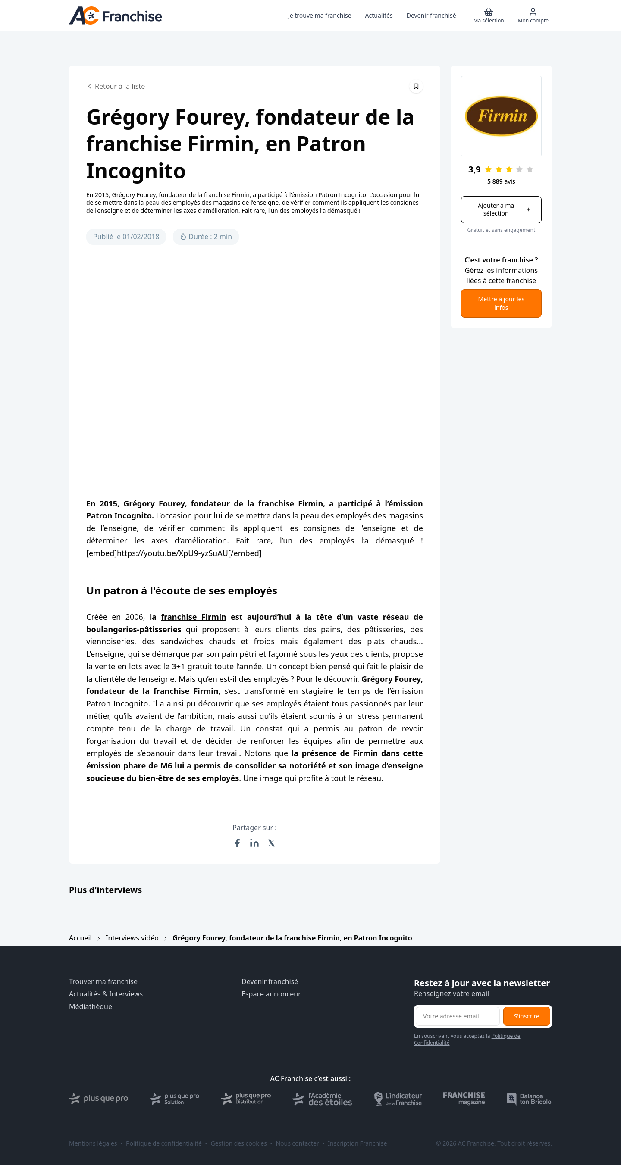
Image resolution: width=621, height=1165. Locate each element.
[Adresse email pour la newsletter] (458, 1016)
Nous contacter (297, 1143)
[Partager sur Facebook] (237, 843)
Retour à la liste (115, 86)
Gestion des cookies (239, 1143)
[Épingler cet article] (416, 86)
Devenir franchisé (270, 981)
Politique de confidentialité (164, 1143)
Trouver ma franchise (103, 981)
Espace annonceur (271, 994)
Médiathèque (90, 1006)
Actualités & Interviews (106, 994)
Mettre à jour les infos (501, 303)
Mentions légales (93, 1143)
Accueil (80, 938)
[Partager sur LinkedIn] (254, 843)
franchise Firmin (193, 617)
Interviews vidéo (132, 938)
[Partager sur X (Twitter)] (272, 843)
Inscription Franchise (357, 1143)
